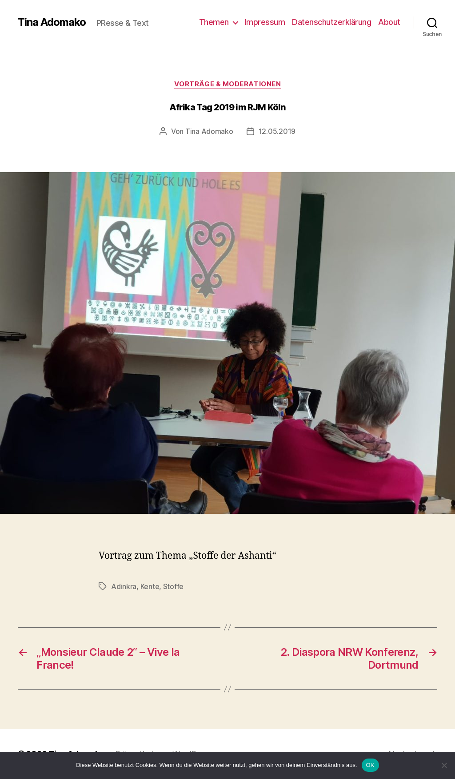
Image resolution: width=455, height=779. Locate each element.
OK (370, 765)
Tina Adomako (52, 22)
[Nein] (443, 765)
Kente (150, 586)
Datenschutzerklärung (331, 22)
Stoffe (173, 586)
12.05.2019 (277, 131)
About (389, 22)
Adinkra (123, 586)
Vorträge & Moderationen (227, 84)
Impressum (265, 22)
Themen (214, 22)
